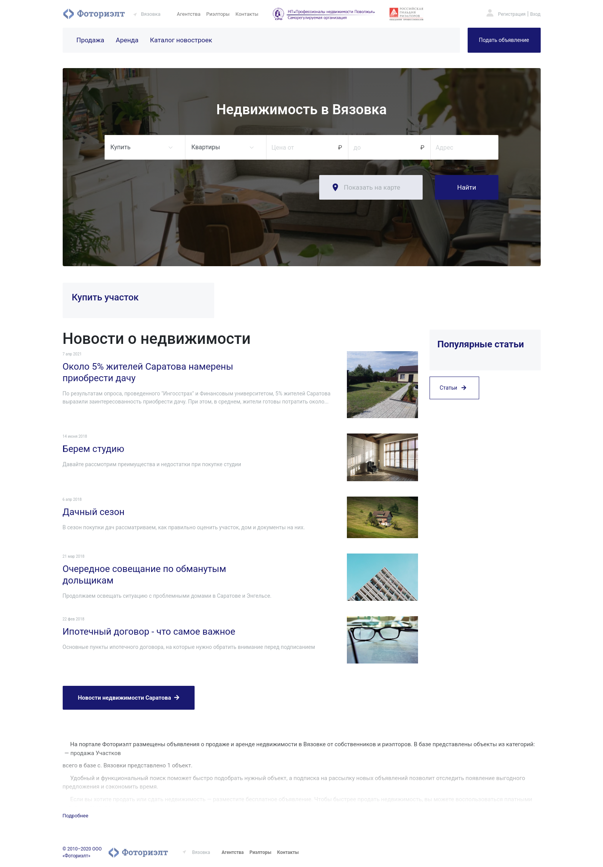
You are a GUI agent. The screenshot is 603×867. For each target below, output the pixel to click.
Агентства (189, 14)
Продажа (91, 40)
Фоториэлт (94, 13)
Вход (535, 14)
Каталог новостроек (181, 40)
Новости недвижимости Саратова (128, 697)
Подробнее (75, 816)
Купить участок (105, 297)
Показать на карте (372, 187)
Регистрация (512, 14)
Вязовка (151, 14)
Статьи (453, 388)
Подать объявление (504, 40)
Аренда (127, 40)
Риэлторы (218, 14)
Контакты (246, 14)
